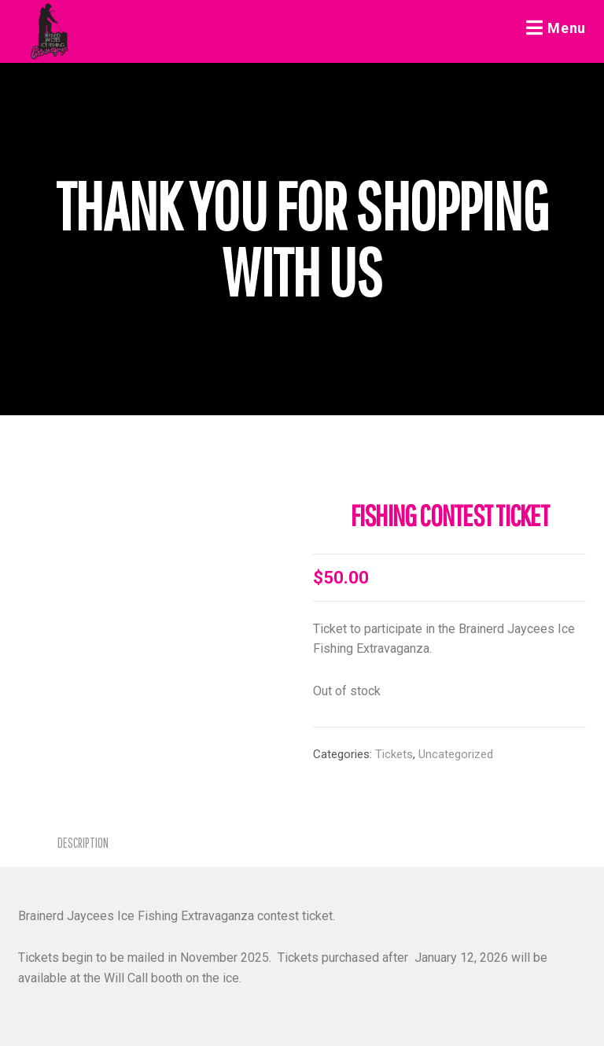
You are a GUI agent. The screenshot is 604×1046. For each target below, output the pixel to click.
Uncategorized (455, 754)
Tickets (394, 754)
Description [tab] (83, 842)
